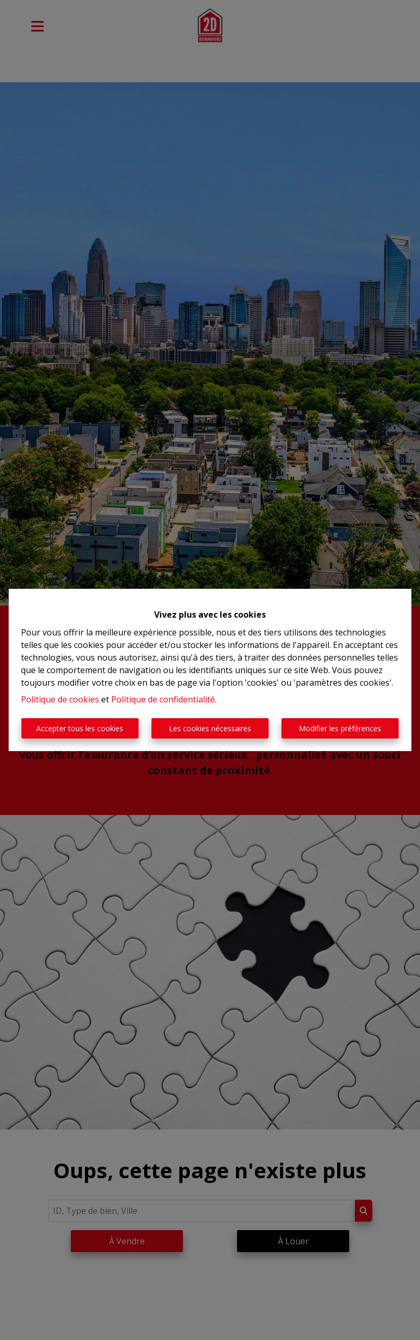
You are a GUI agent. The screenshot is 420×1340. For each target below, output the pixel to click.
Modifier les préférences (340, 728)
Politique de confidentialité (163, 699)
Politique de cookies (60, 699)
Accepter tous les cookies (79, 728)
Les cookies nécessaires (210, 728)
